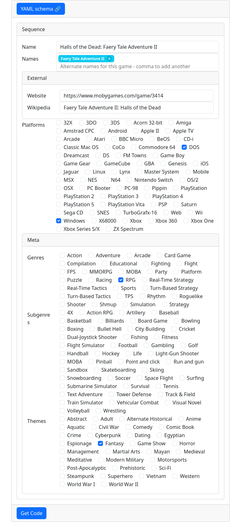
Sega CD (73, 212)
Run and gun (189, 361)
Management (83, 451)
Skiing (157, 369)
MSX (69, 179)
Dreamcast (76, 155)
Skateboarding (118, 369)
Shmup (108, 304)
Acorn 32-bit (148, 122)
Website (36, 95)
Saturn (189, 204)
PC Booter (98, 188)
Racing (104, 279)
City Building (150, 328)
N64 (115, 179)
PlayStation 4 (168, 196)
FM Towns (135, 155)
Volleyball (78, 410)
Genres (35, 257)
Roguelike (191, 296)
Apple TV (183, 130)
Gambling (162, 345)
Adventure (108, 255)
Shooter (76, 304)
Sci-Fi (165, 467)
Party (161, 271)
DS (106, 155)
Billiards (114, 320)
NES (92, 179)
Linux (99, 171)
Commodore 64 (157, 147)
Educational (123, 263)
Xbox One (202, 220)
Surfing (195, 378)
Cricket (187, 328)
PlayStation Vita (126, 204)
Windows (74, 220)
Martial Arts (126, 451)
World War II (123, 484)
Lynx (124, 171)
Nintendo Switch (153, 179)
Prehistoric (132, 467)
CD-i (188, 139)
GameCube (117, 163)
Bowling (190, 320)
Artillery (136, 312)
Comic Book (180, 427)
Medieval (194, 451)
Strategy (179, 304)
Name (29, 46)
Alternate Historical (149, 418)
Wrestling (114, 410)
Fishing (139, 337)
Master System (161, 171)
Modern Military (124, 459)
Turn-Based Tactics (89, 296)
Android (117, 130)
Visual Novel (187, 402)
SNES (103, 212)
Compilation (81, 263)
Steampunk (80, 476)
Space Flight (159, 378)
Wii (198, 212)
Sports (128, 288)
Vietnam (156, 476)
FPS (71, 271)
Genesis (177, 163)
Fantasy (114, 443)
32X (68, 122)
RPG (131, 279)
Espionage (79, 443)
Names (30, 58)
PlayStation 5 (79, 204)
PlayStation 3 (123, 196)
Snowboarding (84, 378)
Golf (193, 345)
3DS (115, 122)
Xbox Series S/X (82, 228)
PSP (162, 204)
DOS (194, 147)
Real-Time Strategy (171, 279)
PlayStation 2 (79, 196)
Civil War (109, 427)
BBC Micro (131, 139)
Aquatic (76, 427)
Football (127, 345)
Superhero (120, 476)
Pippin (159, 188)
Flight (190, 263)
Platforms (33, 124)
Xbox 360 (166, 220)
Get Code (31, 513)
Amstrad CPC (79, 130)
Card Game (177, 255)
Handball (77, 353)
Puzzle (74, 279)
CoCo (118, 147)
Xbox (136, 220)
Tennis (170, 386)
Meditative (79, 459)
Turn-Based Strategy (174, 288)
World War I (81, 484)
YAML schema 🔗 (41, 8)
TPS (129, 296)
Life (137, 353)
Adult (106, 418)
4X (70, 312)
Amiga (183, 122)
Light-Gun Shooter (177, 353)
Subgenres (38, 318)
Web (176, 212)
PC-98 (131, 188)
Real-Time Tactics (87, 288)
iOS (204, 163)
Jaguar (71, 171)
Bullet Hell (109, 328)
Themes (36, 421)
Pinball (104, 361)
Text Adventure (85, 394)
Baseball (169, 312)
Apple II (150, 130)
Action (74, 255)
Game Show (151, 443)
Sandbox (77, 369)
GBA (149, 163)
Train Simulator (85, 402)
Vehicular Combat (138, 402)
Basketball (79, 320)
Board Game (153, 320)
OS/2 (192, 179)
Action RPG (100, 312)
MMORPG (100, 271)
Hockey (111, 353)
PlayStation (194, 188)
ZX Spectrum (128, 228)
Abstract (77, 418)
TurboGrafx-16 (140, 212)
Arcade (72, 139)
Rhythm (156, 296)
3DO (91, 122)
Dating (142, 435)
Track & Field (180, 394)
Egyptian (174, 435)
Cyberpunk (108, 435)
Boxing (75, 328)
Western (190, 476)
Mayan (162, 451)
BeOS (163, 139)
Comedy (143, 427)
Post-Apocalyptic (86, 467)
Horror (187, 443)
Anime (193, 418)
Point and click (143, 361)
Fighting (161, 263)
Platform (191, 271)
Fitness (170, 337)
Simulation (142, 304)
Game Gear (77, 163)
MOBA (133, 271)
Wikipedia (39, 107)
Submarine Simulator (92, 386)
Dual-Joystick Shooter (92, 337)
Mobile (201, 171)
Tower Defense (133, 394)
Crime (74, 435)
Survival (140, 386)
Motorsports (172, 459)
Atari (99, 139)
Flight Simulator (85, 345)
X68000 (107, 220)
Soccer (123, 378)
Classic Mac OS (81, 147)
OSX (68, 188)
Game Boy (172, 155)
